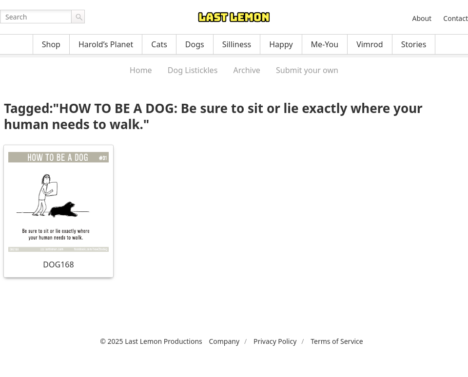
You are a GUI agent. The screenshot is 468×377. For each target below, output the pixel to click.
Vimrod (369, 44)
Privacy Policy (275, 341)
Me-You (325, 44)
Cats (159, 44)
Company (224, 341)
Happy (280, 44)
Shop (51, 44)
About (421, 18)
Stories (414, 44)
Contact (455, 18)
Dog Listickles (192, 70)
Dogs (194, 44)
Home (141, 70)
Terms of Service (337, 341)
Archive (246, 70)
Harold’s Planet (105, 44)
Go (78, 16)
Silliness (237, 44)
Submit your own (307, 70)
